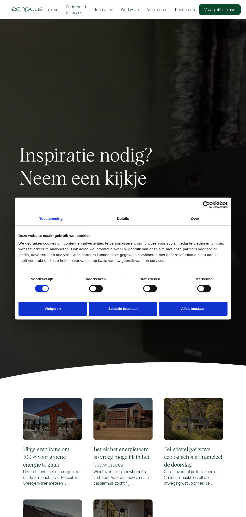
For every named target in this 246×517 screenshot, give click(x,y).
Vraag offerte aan (219, 9)
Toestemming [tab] (51, 218)
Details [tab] (123, 218)
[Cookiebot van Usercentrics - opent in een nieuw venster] (206, 204)
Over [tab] (195, 218)
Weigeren (53, 309)
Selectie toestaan (123, 309)
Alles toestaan (193, 309)
